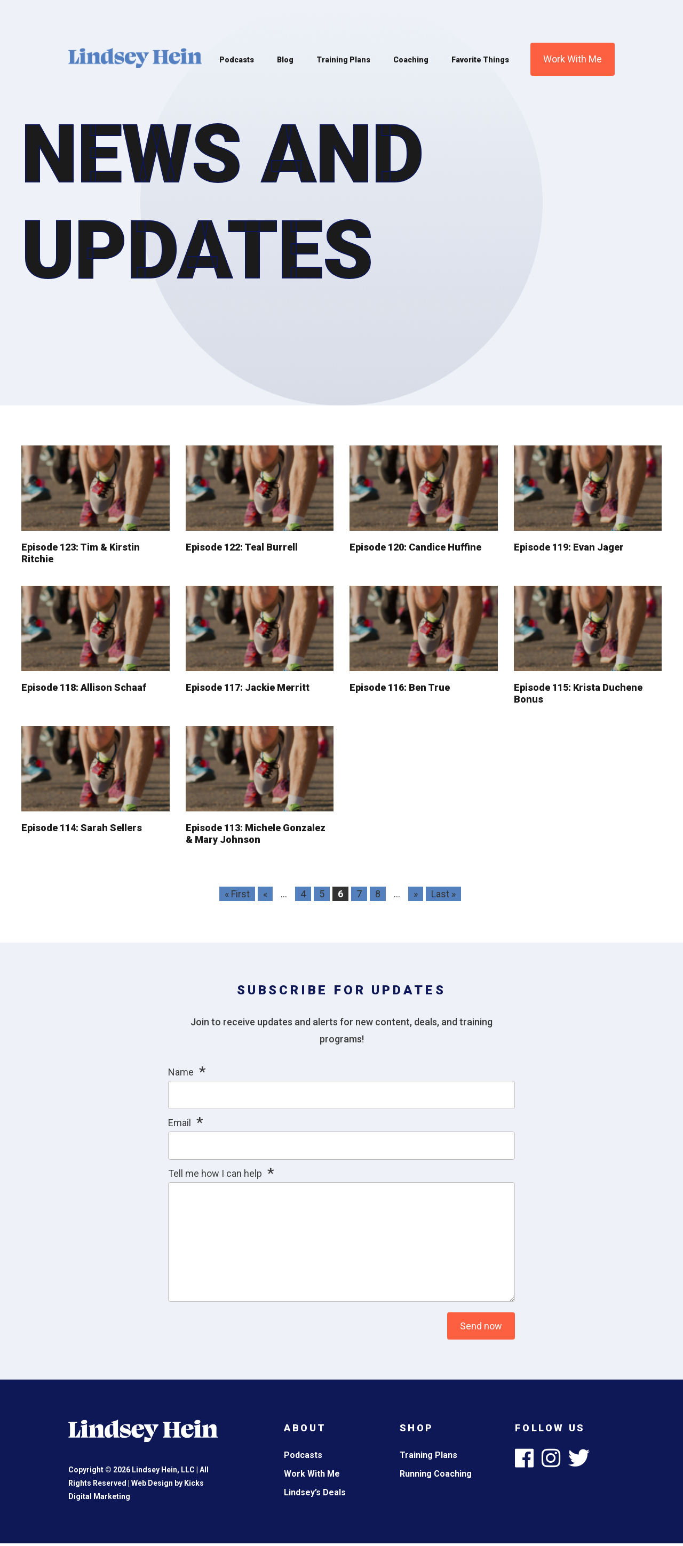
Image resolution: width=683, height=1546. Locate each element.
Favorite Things (480, 59)
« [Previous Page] (265, 893)
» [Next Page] (416, 893)
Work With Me (572, 59)
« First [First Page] (237, 893)
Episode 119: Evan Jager (569, 547)
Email (179, 1122)
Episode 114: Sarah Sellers (81, 827)
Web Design (152, 1483)
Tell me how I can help (215, 1173)
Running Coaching (436, 1474)
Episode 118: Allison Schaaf (83, 687)
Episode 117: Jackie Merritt (247, 687)
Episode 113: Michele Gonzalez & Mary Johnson (255, 833)
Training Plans (343, 59)
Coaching (410, 59)
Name (181, 1072)
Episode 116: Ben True (400, 687)
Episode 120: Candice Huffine (415, 547)
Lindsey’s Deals (315, 1492)
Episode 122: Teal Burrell (242, 547)
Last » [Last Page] (443, 893)
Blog (285, 59)
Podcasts (236, 59)
